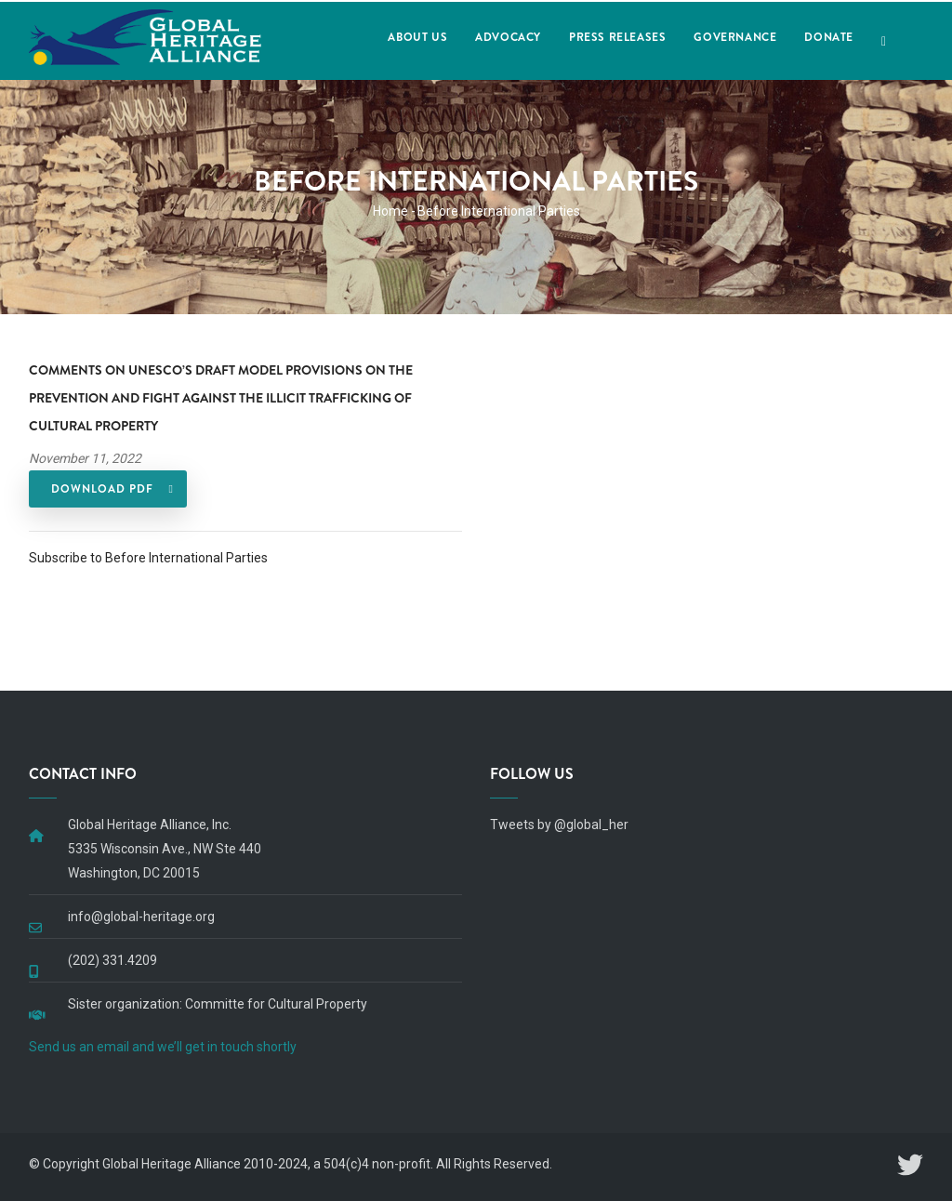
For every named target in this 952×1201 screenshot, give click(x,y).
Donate (828, 37)
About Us (417, 37)
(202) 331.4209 (112, 960)
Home (390, 211)
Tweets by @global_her (559, 824)
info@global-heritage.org (141, 916)
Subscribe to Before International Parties (148, 557)
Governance (735, 37)
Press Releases (617, 37)
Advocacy (508, 37)
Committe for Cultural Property (276, 1003)
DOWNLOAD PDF (102, 489)
